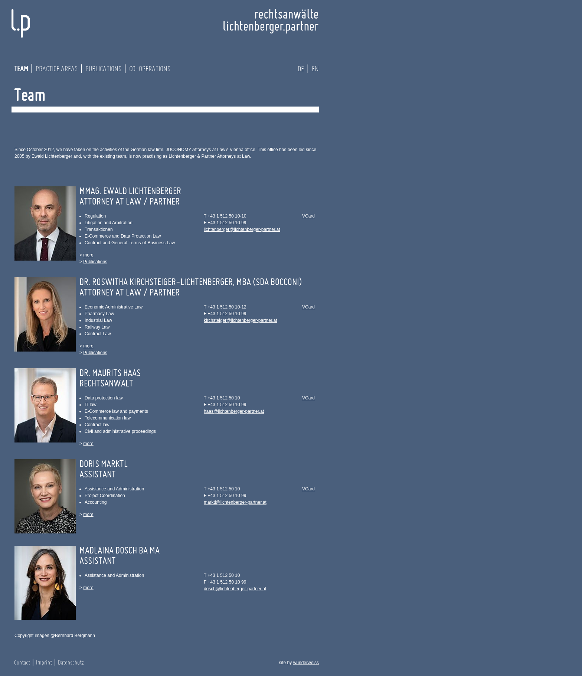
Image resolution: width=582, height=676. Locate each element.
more (88, 255)
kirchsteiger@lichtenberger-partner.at (240, 320)
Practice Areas (57, 69)
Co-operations (149, 69)
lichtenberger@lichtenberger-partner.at (242, 229)
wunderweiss (306, 662)
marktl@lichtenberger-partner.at (235, 502)
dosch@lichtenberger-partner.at (235, 588)
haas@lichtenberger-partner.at (234, 411)
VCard (308, 216)
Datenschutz (71, 662)
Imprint (44, 662)
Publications (103, 69)
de (301, 69)
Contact (22, 662)
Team (21, 69)
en (315, 69)
